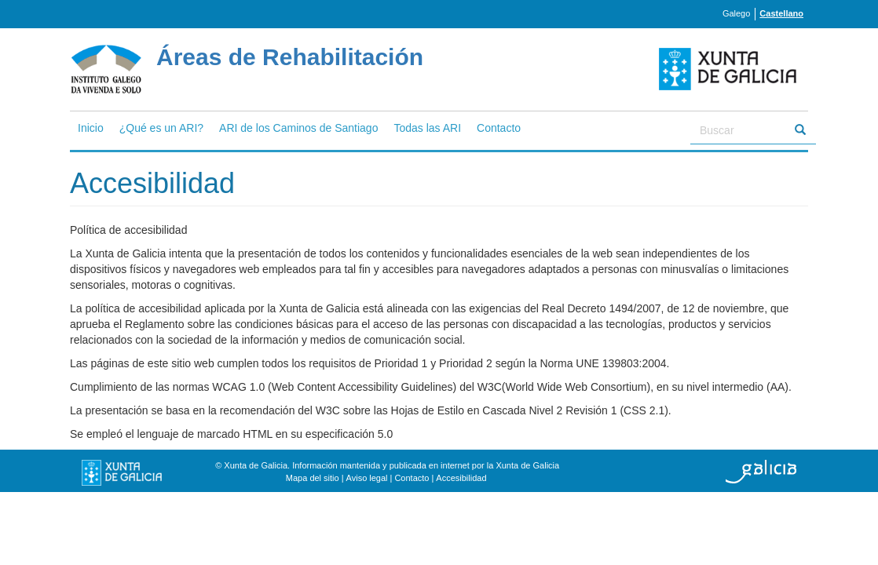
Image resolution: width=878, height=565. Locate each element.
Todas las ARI (427, 128)
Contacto (499, 128)
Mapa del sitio (312, 478)
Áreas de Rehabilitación (289, 57)
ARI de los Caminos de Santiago (298, 128)
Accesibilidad (461, 478)
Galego (736, 13)
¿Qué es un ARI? (161, 128)
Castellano (781, 13)
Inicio (91, 128)
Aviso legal (367, 478)
